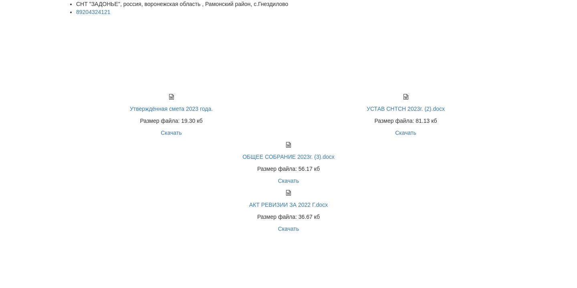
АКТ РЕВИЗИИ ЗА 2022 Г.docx (288, 205)
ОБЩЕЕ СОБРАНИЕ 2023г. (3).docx (288, 157)
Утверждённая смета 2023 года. (171, 109)
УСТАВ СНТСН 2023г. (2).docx (406, 109)
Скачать (171, 133)
